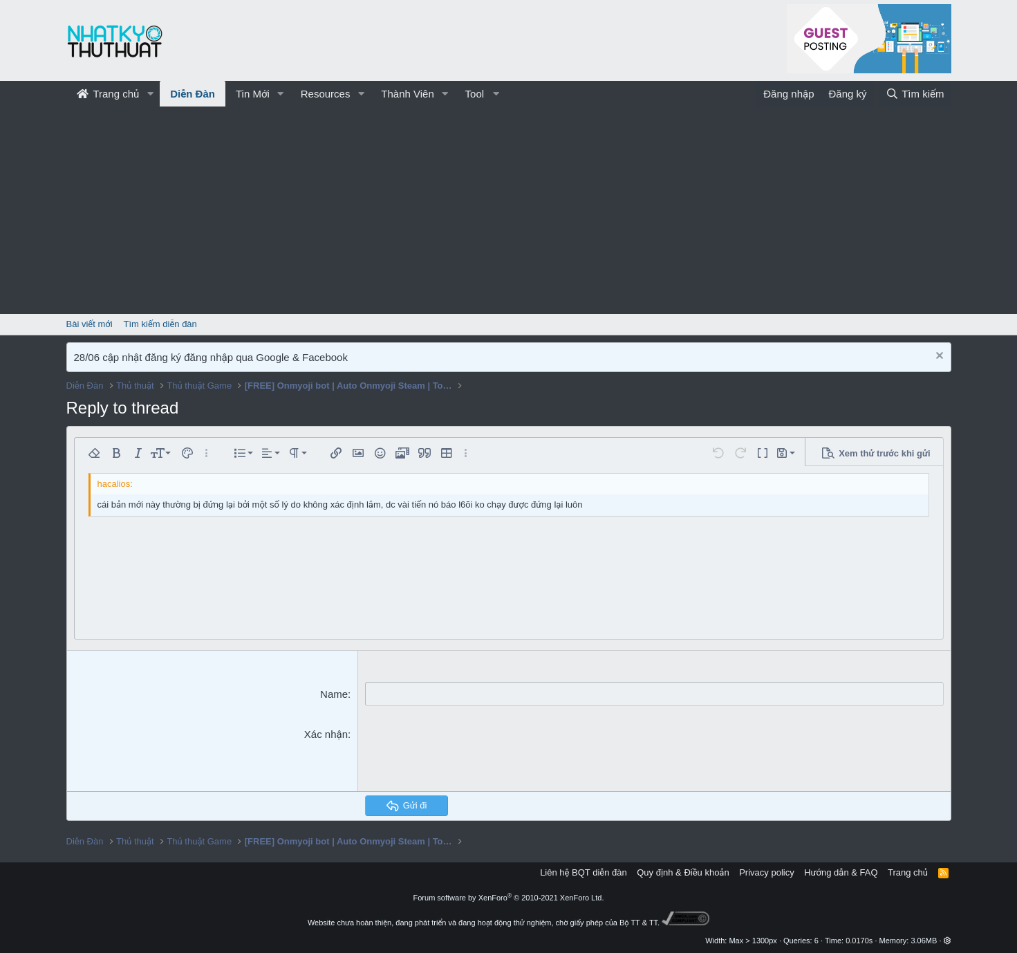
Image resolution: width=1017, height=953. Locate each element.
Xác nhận (326, 734)
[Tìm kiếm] (915, 94)
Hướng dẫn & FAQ (840, 872)
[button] (150, 94)
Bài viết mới (89, 324)
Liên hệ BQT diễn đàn (583, 872)
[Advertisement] (509, 210)
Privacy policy (766, 872)
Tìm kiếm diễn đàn (160, 324)
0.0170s (859, 940)
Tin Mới (253, 94)
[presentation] (470, 754)
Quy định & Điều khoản (683, 872)
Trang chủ (108, 94)
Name (334, 694)
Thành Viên (407, 94)
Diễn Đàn (192, 94)
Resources (326, 94)
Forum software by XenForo (508, 898)
